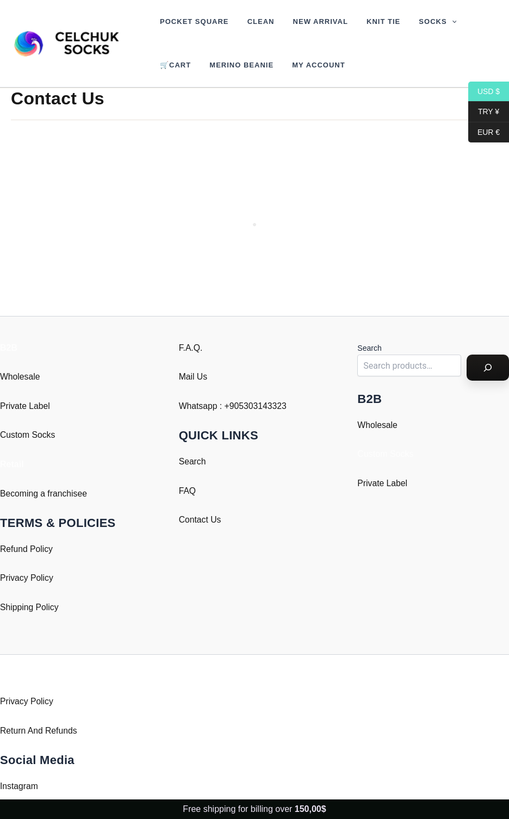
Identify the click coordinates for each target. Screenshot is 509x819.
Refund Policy (27, 549)
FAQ (187, 490)
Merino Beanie (235, 65)
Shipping (17, 607)
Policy (48, 607)
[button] (432, 22)
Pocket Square (192, 21)
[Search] (488, 368)
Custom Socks (28, 434)
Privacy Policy (27, 577)
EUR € (484, 132)
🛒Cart (173, 65)
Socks (418, 22)
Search (193, 461)
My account (307, 65)
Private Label (25, 406)
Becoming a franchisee (44, 493)
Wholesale (20, 376)
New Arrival (309, 21)
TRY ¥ (483, 112)
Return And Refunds (39, 730)
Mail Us (193, 376)
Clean (254, 21)
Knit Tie (367, 21)
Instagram (19, 786)
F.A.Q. (191, 347)
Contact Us (200, 519)
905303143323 (259, 406)
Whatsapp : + (205, 406)
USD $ (484, 92)
